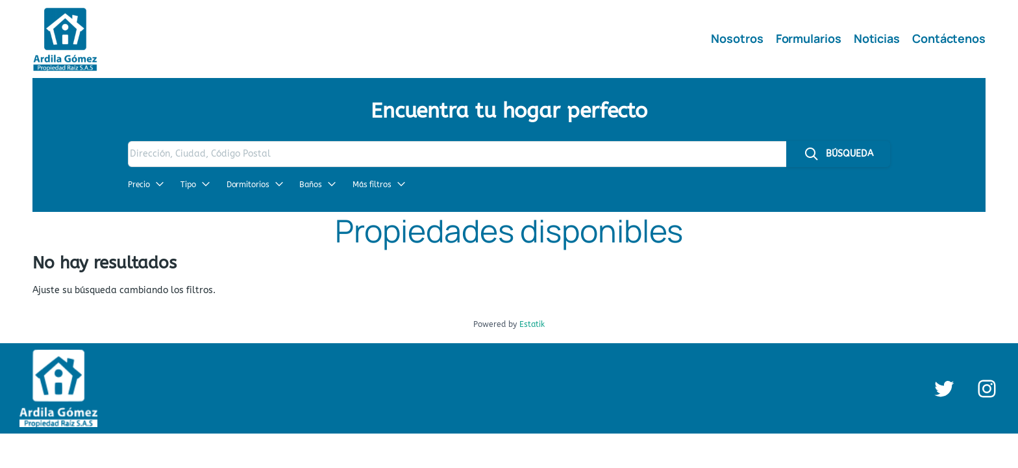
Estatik (532, 324)
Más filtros (379, 184)
